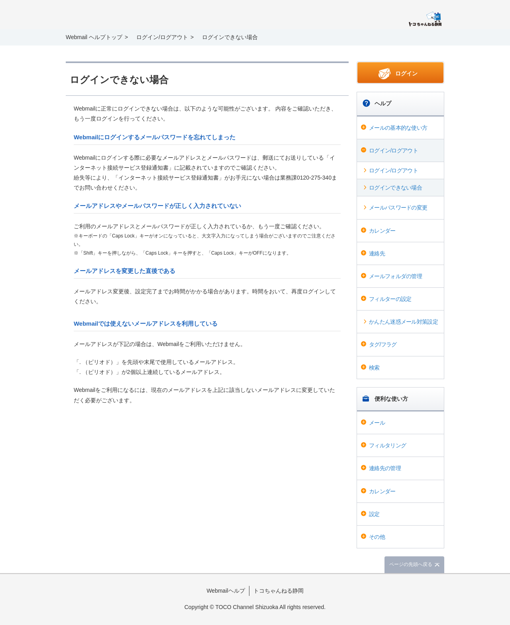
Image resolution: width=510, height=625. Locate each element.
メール (377, 422)
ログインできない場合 (395, 187)
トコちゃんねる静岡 (278, 590)
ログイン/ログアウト (393, 150)
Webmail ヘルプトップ (94, 37)
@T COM (425, 19)
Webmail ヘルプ (120, 15)
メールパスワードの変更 (398, 207)
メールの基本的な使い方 (398, 128)
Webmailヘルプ (225, 590)
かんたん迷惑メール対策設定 (403, 321)
